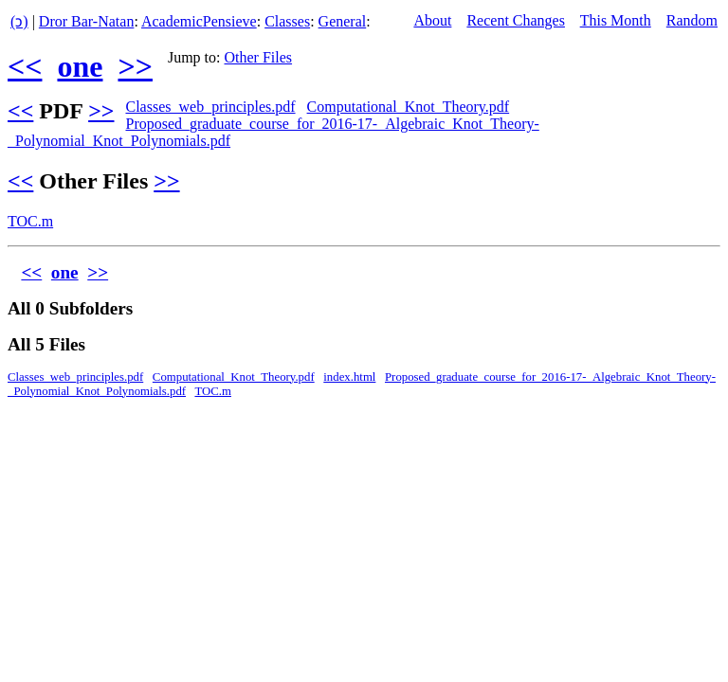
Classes (287, 21)
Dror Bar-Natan (87, 21)
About (432, 20)
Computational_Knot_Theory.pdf (408, 107)
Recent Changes (515, 20)
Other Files (259, 57)
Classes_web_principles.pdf (210, 107)
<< (25, 66)
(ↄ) (19, 21)
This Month (615, 20)
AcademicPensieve (199, 21)
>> (135, 66)
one (79, 66)
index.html (349, 377)
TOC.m (30, 221)
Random (692, 20)
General (342, 21)
